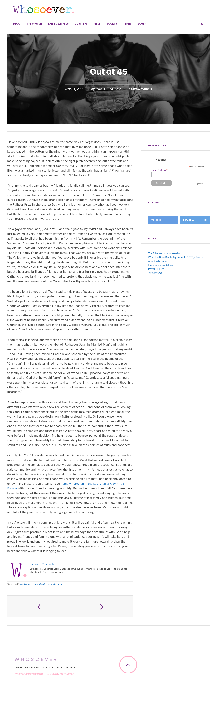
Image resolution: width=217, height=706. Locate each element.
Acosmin (70, 676)
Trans (127, 23)
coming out (25, 586)
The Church (34, 23)
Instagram (196, 222)
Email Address (159, 172)
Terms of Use (155, 274)
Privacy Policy (156, 271)
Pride (97, 23)
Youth (142, 23)
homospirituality (39, 586)
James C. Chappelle (108, 91)
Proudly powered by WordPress (29, 676)
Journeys (81, 23)
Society (112, 23)
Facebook (164, 222)
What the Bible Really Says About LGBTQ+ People (175, 259)
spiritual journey (55, 586)
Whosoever (36, 661)
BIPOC (16, 23)
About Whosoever (158, 263)
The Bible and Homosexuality (164, 255)
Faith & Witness (58, 23)
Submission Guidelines (160, 267)
